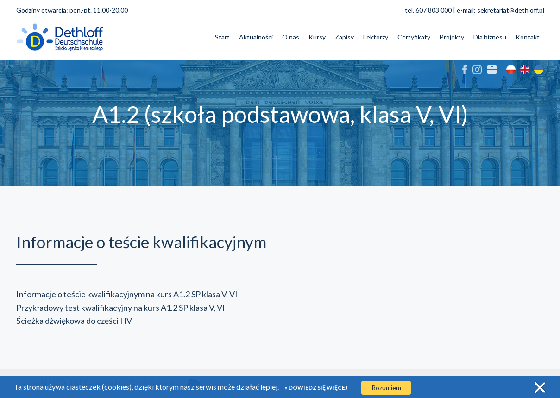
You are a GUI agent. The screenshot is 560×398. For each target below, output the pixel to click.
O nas (290, 37)
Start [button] (222, 37)
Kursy (317, 37)
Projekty (452, 37)
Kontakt (528, 37)
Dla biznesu (489, 37)
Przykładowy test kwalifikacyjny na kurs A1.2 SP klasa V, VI (120, 307)
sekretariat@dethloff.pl (510, 10)
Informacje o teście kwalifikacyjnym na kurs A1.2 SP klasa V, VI (127, 294)
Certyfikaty (413, 37)
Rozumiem (386, 388)
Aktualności (256, 37)
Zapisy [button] (344, 37)
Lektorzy (375, 37)
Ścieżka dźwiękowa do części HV (74, 320)
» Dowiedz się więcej (316, 387)
